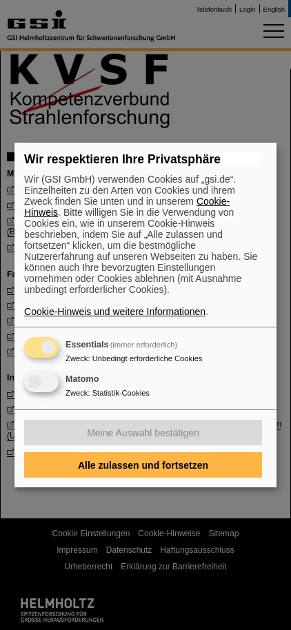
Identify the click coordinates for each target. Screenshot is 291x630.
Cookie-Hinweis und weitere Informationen (114, 311)
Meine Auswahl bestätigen (143, 432)
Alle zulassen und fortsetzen (143, 465)
